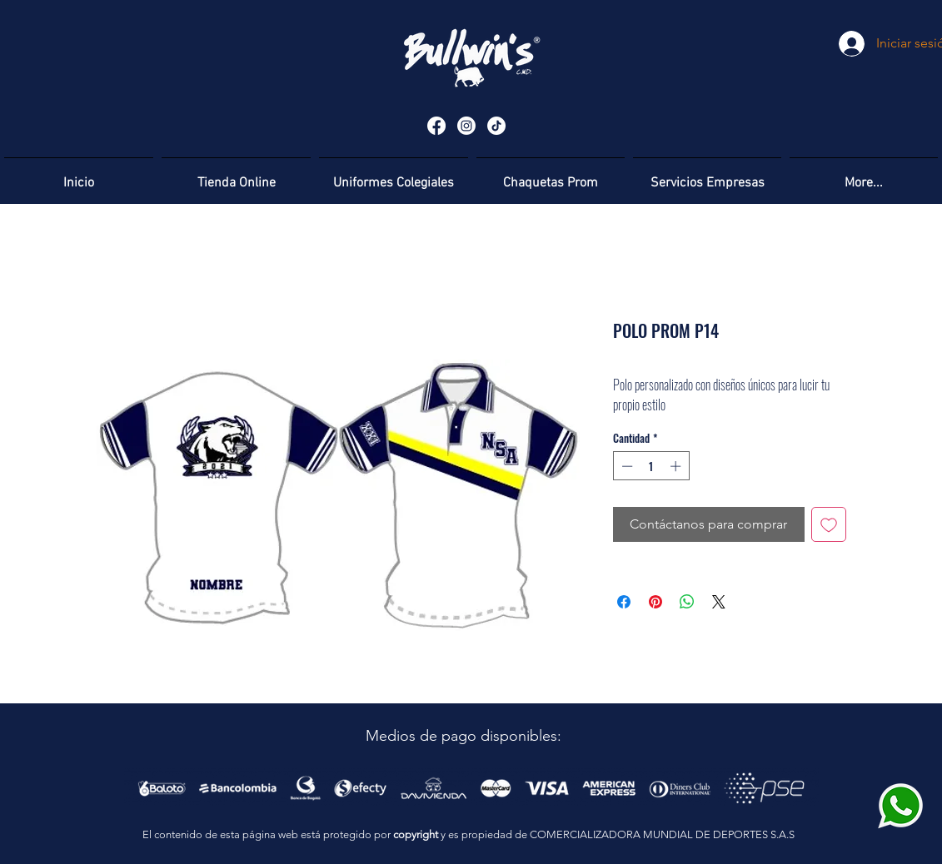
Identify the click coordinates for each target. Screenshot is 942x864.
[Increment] (677, 466)
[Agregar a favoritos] (828, 524)
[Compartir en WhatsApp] (687, 602)
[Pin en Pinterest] (655, 602)
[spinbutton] (651, 466)
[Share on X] (719, 602)
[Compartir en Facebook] (624, 602)
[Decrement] (625, 466)
